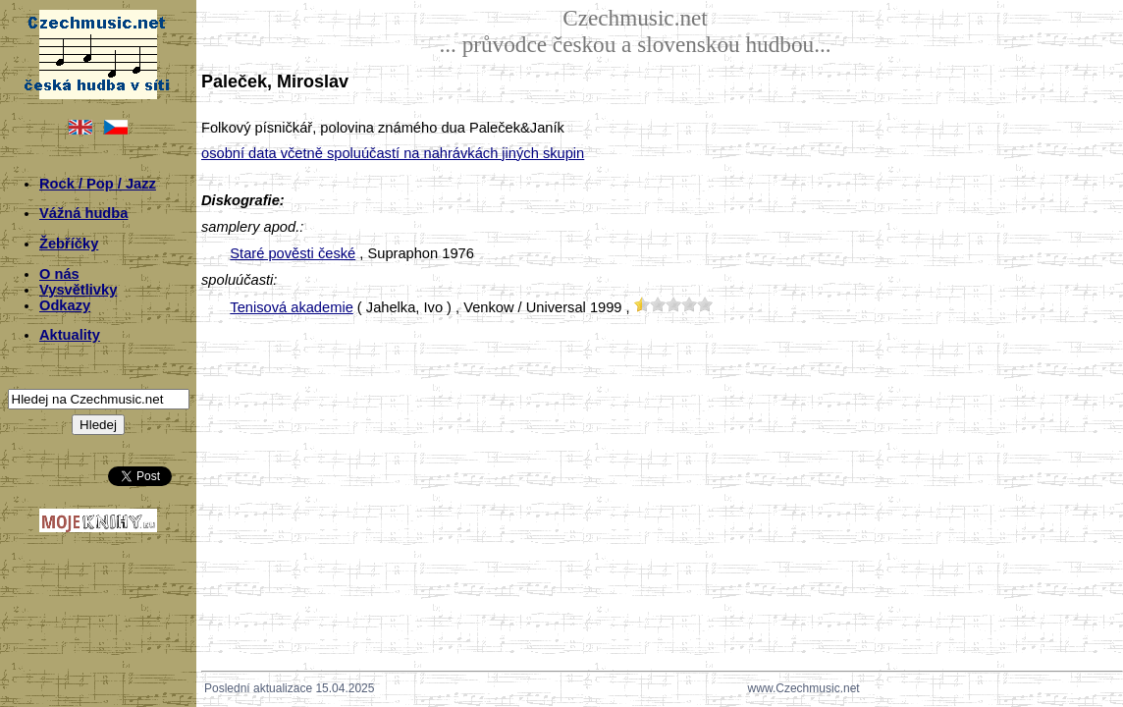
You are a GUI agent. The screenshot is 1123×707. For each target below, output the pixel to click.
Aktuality (69, 335)
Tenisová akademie (291, 307)
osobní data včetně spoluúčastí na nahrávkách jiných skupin (392, 153)
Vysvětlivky (78, 290)
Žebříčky (68, 243)
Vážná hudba (83, 213)
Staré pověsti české (292, 253)
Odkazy (64, 305)
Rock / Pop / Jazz (97, 183)
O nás (59, 274)
